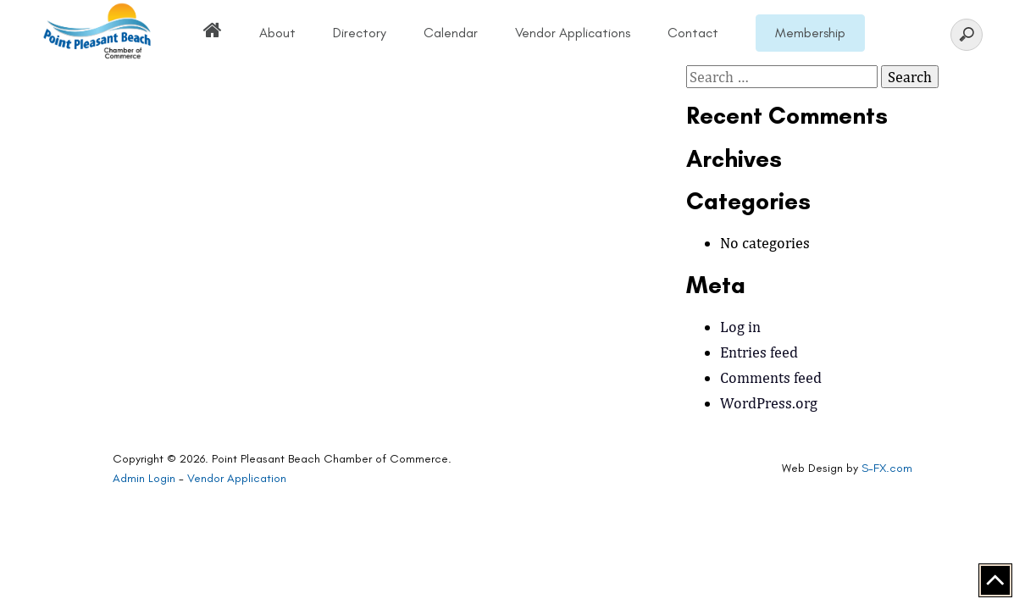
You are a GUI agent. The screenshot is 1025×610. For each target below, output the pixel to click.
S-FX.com (887, 468)
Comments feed (771, 377)
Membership (810, 33)
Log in (740, 327)
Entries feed (759, 352)
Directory (359, 33)
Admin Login (144, 478)
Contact (693, 33)
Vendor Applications (572, 33)
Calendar (451, 33)
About (277, 33)
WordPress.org (768, 403)
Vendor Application (236, 478)
